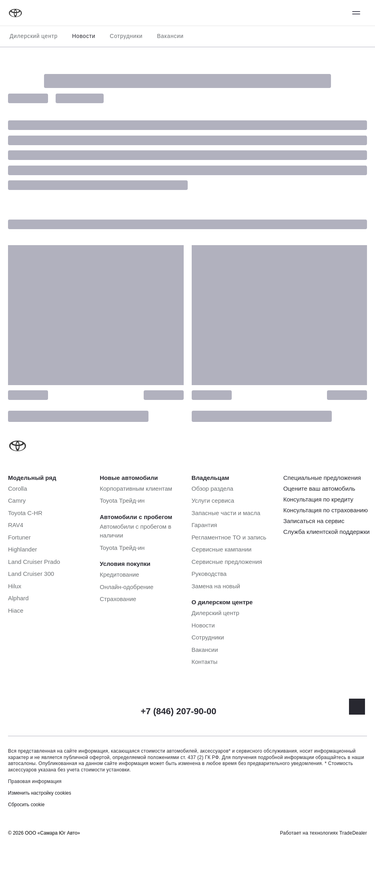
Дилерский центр (34, 36)
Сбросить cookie (26, 804)
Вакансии (170, 36)
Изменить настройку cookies (39, 793)
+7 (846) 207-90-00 (179, 711)
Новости (83, 36)
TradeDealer (353, 833)
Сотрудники (126, 36)
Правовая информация (35, 781)
